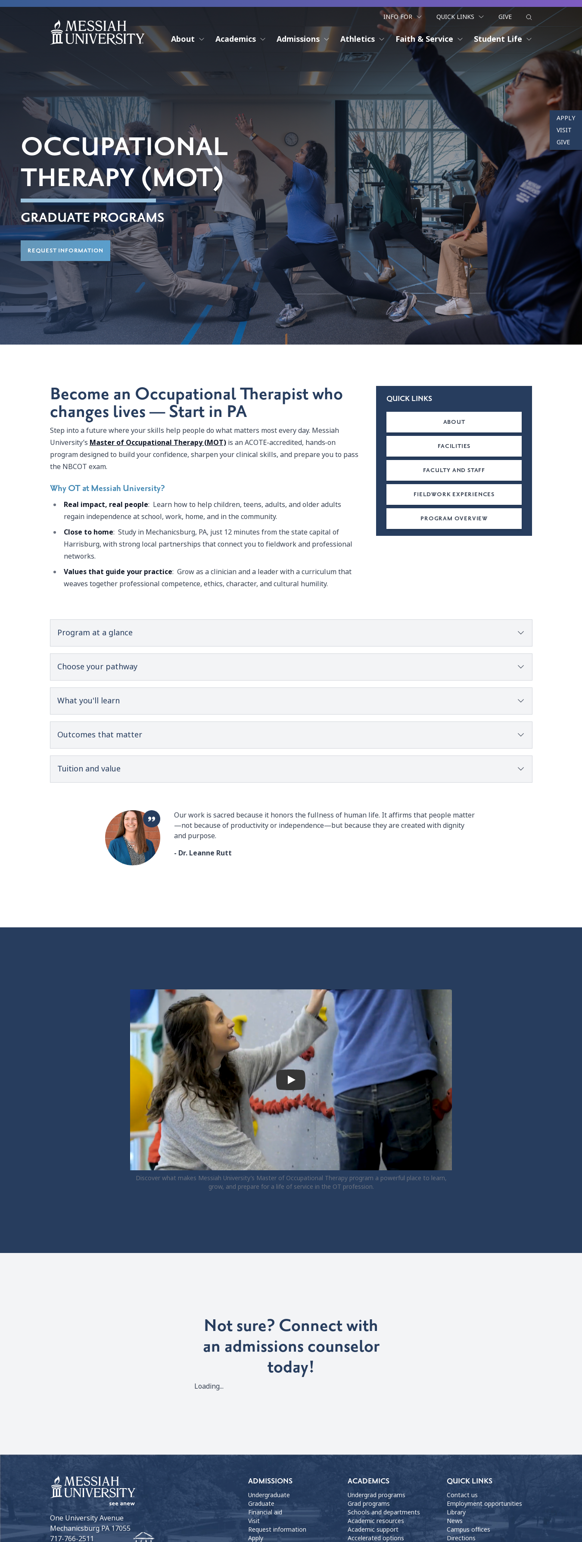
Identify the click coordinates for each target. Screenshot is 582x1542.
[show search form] (529, 16)
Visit (564, 130)
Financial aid (265, 1512)
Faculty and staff (454, 470)
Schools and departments (384, 1512)
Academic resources (376, 1521)
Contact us (462, 1495)
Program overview (454, 518)
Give (505, 16)
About (188, 38)
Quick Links (460, 16)
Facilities (454, 446)
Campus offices (468, 1530)
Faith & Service (429, 38)
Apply (566, 118)
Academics (240, 38)
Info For (403, 16)
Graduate (261, 1504)
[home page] (97, 32)
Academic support (373, 1530)
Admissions (303, 38)
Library (456, 1512)
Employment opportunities (484, 1504)
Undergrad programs (376, 1495)
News (455, 1521)
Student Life (503, 38)
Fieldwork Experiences (454, 494)
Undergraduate (269, 1495)
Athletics (362, 38)
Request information (65, 251)
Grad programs (369, 1504)
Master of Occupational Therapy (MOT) (158, 443)
